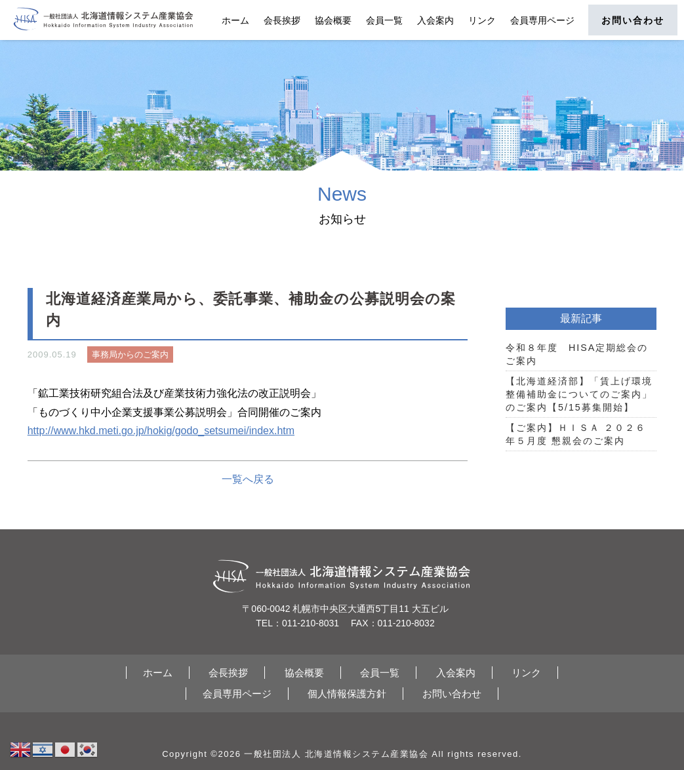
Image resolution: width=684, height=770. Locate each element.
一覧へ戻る (248, 479)
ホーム (235, 20)
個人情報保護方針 (347, 693)
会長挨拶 (282, 20)
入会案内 (435, 20)
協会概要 (333, 20)
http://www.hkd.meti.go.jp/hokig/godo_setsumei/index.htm (161, 430)
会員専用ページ (542, 20)
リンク (482, 20)
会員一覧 (384, 20)
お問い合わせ (632, 20)
